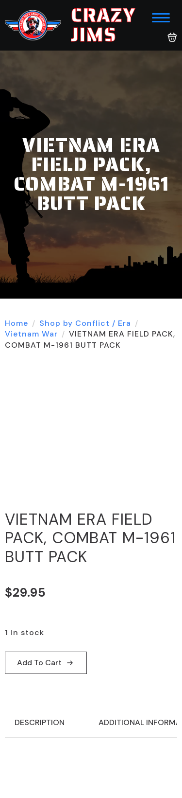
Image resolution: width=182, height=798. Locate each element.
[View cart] (172, 37)
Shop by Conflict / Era (85, 323)
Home (16, 323)
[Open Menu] (161, 18)
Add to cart (39, 662)
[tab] (39, 723)
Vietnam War (31, 334)
